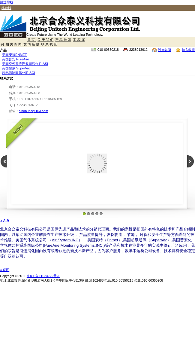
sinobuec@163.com (33, 111)
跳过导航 (6, 2)
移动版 (6, 8)
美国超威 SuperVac (16, 68)
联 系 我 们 (49, 44)
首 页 (31, 39)
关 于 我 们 (45, 39)
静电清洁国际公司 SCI (18, 73)
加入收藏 (188, 50)
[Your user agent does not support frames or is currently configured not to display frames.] (97, 168)
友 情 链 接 (31, 44)
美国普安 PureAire (15, 59)
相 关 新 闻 (14, 44)
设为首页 (164, 50)
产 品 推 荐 (63, 39)
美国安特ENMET (14, 54)
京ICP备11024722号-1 (43, 276)
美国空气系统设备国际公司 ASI (25, 64)
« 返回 (4, 270)
